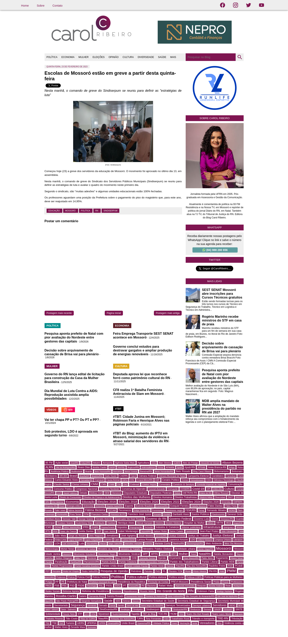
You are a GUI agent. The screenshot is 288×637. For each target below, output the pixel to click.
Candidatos (217, 476)
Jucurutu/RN (161, 536)
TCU (181, 614)
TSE (54, 623)
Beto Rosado (183, 471)
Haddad (111, 523)
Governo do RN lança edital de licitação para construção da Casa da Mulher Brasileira (75, 377)
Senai (112, 605)
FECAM (112, 510)
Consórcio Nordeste (109, 489)
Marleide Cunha (162, 543)
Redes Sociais (53, 591)
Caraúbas (231, 476)
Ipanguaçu (229, 527)
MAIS (173, 57)
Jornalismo (112, 535)
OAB (134, 558)
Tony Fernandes (153, 618)
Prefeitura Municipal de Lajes (102, 582)
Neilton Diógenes (64, 558)
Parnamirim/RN (91, 562)
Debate (83, 493)
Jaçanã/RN (146, 531)
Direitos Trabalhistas (186, 497)
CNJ (125, 484)
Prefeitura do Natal (77, 581)
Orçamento (175, 558)
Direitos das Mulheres (136, 497)
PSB (57, 585)
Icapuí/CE (238, 523)
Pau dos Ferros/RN (196, 566)
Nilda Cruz (80, 558)
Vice (219, 623)
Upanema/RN (143, 623)
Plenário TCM (175, 571)
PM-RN (213, 571)
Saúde (108, 600)
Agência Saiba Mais (125, 463)
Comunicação (235, 484)
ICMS (49, 527)
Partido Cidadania (128, 562)
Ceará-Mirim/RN (145, 480)
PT (124, 585)
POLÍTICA (52, 57)
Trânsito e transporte (203, 618)
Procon (225, 582)
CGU (208, 480)
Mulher (183, 553)
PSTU (117, 586)
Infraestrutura (212, 527)
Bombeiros (51, 476)
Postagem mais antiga (168, 313)
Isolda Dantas (86, 531)
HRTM (219, 523)
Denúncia (116, 493)
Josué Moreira (146, 535)
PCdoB (238, 565)
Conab (48, 489)
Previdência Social (201, 581)
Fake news (60, 510)
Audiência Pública (59, 471)
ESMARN (100, 506)
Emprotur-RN (51, 506)
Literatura (238, 539)
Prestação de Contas (158, 582)
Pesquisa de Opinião (114, 571)
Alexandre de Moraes (210, 463)
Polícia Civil (83, 577)
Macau (103, 543)
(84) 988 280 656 (215, 250)
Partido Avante (109, 562)
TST (61, 623)
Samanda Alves (96, 596)
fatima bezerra (75, 510)
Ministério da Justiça (86, 549)
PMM (231, 571)
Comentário (164, 484)
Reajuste (201, 585)
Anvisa (160, 467)
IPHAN (239, 527)
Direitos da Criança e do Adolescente (102, 497)
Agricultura (143, 462)
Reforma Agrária (71, 591)
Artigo (232, 467)
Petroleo (148, 571)
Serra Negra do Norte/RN (152, 605)
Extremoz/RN (162, 506)
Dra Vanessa (57, 502)
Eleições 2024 (191, 501)
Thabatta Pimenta (54, 618)
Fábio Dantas (215, 506)
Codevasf (134, 484)
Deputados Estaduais (135, 493)
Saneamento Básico (134, 596)
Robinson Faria (205, 591)
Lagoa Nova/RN (76, 540)
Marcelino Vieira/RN (133, 543)
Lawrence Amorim (178, 539)
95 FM (49, 462)
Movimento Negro (107, 554)
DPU (48, 502)
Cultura (229, 488)
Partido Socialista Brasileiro (87, 566)
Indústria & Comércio (167, 527)
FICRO (232, 510)
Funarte (157, 514)
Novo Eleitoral (122, 558)
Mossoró (70, 211)
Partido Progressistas (62, 566)
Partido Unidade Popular (137, 566)
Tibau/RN (103, 618)
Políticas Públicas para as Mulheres (223, 577)
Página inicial (114, 313)
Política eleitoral (157, 577)
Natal (193, 554)
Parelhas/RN (76, 562)
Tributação (236, 618)
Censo (185, 480)
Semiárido (92, 605)
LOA (57, 543)
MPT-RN (164, 554)
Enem (61, 506)
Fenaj (201, 510)
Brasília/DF (84, 476)
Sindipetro (138, 609)
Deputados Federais (161, 493)
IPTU (48, 531)
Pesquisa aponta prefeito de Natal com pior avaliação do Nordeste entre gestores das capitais (74, 337)
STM (93, 614)
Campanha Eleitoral (198, 476)
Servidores (219, 605)
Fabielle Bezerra (198, 506)
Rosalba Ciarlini (66, 596)
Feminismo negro (174, 510)
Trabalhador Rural (180, 618)
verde (194, 623)
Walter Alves (61, 627)
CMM (94, 484)
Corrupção (173, 489)
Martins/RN (178, 543)
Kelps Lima (60, 539)
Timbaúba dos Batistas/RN (122, 619)
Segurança (78, 605)
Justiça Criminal (177, 535)
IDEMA (58, 527)
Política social (176, 577)
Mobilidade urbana (185, 548)
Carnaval (99, 480)
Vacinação (185, 623)
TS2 (48, 623)
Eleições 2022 (170, 501)
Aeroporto (107, 463)
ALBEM (177, 463)
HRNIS (211, 523)
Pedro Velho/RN (90, 571)
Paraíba (49, 562)
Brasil (73, 475)
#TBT (118, 408)
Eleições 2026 (211, 502)
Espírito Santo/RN (114, 506)
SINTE (238, 609)
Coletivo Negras (149, 484)
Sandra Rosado (115, 596)
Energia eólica (74, 506)
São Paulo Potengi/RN (67, 601)
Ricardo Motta (147, 591)
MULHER (84, 57)
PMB (222, 571)
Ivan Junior (109, 531)
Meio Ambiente (214, 543)
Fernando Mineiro (216, 510)
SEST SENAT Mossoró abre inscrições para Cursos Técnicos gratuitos (222, 293)
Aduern (96, 463)
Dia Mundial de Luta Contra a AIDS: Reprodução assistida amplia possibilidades (71, 394)
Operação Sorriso (147, 558)
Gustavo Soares (65, 523)
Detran (177, 493)
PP (57, 581)
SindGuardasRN (108, 609)
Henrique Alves (126, 523)
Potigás (49, 582)
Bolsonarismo (221, 471)
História (159, 523)
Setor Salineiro (68, 609)
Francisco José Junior (139, 514)
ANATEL (121, 467)
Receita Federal (215, 586)
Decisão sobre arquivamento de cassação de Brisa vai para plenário (222, 347)
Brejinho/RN (97, 476)
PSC (64, 585)
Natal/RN (204, 553)
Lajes (117, 539)
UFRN (102, 623)
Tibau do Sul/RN (87, 619)
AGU (154, 463)
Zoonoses (92, 627)
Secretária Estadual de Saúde (158, 600)
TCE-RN (162, 614)
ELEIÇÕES (99, 57)
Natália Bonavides (224, 554)
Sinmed (207, 609)
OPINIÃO (114, 57)
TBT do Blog (149, 614)
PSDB (81, 585)
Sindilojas (125, 609)
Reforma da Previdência (95, 591)
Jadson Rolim (160, 531)
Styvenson (103, 614)
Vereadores (207, 623)
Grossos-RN (227, 519)
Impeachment (107, 527)
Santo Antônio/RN (175, 596)
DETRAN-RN (190, 493)
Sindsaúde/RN (180, 609)
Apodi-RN (189, 467)
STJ (87, 614)
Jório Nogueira (96, 535)
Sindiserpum (110, 211)
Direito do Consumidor (71, 497)
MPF (145, 554)
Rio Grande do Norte (171, 591)
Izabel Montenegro (128, 531)
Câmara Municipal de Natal (172, 476)
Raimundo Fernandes (185, 586)
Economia (72, 501)
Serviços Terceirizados (178, 605)
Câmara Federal (147, 476)
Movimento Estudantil (84, 554)
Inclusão (149, 527)
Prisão (216, 582)
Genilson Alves (53, 519)
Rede (228, 585)
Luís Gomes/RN (70, 543)
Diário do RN (206, 493)
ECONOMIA (67, 57)
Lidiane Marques (205, 540)
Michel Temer (67, 549)
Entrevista (88, 506)
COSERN (185, 489)
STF (80, 614)
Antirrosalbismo (148, 467)
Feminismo (157, 510)
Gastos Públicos (200, 514)
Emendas (226, 502)
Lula (81, 543)
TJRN (140, 618)
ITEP (99, 531)
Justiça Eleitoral (222, 535)
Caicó (133, 476)
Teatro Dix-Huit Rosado (197, 614)
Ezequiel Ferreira (179, 506)
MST (173, 554)
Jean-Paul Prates (209, 531)
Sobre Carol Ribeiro (214, 118)
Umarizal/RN (113, 623)
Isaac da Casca (68, 531)
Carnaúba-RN (86, 480)
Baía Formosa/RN (103, 471)
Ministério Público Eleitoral (157, 548)
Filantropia (50, 514)
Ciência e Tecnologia (224, 480)
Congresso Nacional (86, 489)
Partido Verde (157, 566)
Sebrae (126, 601)
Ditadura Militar (206, 497)
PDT (48, 571)
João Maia (60, 535)
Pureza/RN (134, 586)
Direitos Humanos (162, 497)
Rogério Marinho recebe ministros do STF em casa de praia (221, 320)
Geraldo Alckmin (104, 519)
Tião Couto (72, 618)
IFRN (86, 527)
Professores (237, 582)
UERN (80, 623)
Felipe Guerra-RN (141, 510)
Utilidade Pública (161, 623)
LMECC (49, 543)
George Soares (85, 519)
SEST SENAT (52, 609)
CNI (119, 484)
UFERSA (92, 623)
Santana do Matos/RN (155, 596)
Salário (82, 596)
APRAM (201, 467)
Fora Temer (75, 514)
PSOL (109, 585)
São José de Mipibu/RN (227, 596)
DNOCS (239, 497)
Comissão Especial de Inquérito (211, 484)
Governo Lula (201, 519)
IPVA (55, 531)
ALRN (49, 467)
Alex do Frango (190, 463)
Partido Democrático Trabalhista (153, 562)
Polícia (71, 577)
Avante (88, 471)
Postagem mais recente (59, 313)
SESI (240, 605)
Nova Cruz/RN (105, 558)
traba (166, 619)
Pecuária (56, 571)
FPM (86, 514)
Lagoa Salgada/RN (93, 540)
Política (86, 211)
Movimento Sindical (129, 554)
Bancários (117, 471)
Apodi (179, 467)
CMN (103, 484)
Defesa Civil (96, 493)
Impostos (122, 527)
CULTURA (128, 57)
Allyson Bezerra (232, 462)
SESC (232, 605)
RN (97, 211)
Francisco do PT (118, 514)
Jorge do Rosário (77, 535)
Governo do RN (156, 518)
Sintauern (228, 609)
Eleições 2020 (149, 501)
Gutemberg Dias (84, 523)
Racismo (151, 585)
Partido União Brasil (112, 565)
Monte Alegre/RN (205, 549)
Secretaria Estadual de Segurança (196, 600)
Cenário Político (170, 480)
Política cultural (136, 577)
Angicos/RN (133, 467)
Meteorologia (52, 549)
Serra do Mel (132, 605)
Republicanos (130, 591)
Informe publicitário (191, 527)
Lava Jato (161, 539)
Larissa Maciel (128, 540)
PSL (101, 585)
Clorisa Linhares (80, 484)
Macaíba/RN (92, 543)
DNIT (230, 497)
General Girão (234, 514)
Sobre (40, 5)
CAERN (123, 476)
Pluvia (187, 571)
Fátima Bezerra (95, 510)
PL (164, 571)
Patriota (169, 566)
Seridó (121, 605)
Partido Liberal (210, 561)
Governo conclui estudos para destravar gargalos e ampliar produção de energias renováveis (142, 350)
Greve (214, 519)
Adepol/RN (85, 463)
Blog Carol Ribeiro (202, 471)
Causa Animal (113, 480)
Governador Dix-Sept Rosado (129, 519)
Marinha (148, 543)
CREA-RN (217, 489)
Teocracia (238, 614)
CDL (132, 480)
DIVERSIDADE (146, 57)
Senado (103, 605)
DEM (107, 493)
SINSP (217, 609)
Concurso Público (63, 489)
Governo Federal (180, 518)
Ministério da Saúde (108, 549)
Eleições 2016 (107, 501)
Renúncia (116, 591)
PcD (230, 566)
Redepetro (238, 586)
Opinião (162, 558)
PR (62, 582)
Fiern (240, 510)
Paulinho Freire (217, 565)
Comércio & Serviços (183, 484)
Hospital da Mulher (194, 523)
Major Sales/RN (115, 543)
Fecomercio (125, 510)
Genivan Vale (69, 519)
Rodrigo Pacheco (224, 591)
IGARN (95, 527)
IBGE (228, 523)
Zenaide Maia (77, 627)
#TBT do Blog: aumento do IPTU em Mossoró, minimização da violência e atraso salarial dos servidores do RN (141, 437)
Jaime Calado (176, 531)
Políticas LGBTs (194, 577)
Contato (57, 5)
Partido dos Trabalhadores (184, 561)
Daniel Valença (70, 493)
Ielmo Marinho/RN (72, 527)
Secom (136, 601)
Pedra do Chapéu (71, 571)
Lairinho (108, 539)
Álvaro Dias (84, 467)
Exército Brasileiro (145, 506)
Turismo (70, 623)
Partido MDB (228, 561)
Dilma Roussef (221, 493)
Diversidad (220, 497)
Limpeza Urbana (223, 539)
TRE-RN (222, 618)
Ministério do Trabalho (130, 549)
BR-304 (63, 476)
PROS (49, 585)
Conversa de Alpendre (134, 489)
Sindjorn (166, 609)
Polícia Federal (101, 577)
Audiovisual (76, 471)
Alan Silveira (165, 463)
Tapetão (135, 614)
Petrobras (136, 571)
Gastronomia (218, 514)
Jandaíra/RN (191, 531)
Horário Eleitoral (173, 523)
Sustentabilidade (120, 614)
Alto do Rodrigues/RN (65, 467)
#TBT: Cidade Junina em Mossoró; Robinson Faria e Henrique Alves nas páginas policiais (141, 420)
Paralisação (61, 561)
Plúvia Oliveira (199, 571)
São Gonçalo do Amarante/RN (200, 596)
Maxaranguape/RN (195, 543)
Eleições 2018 (128, 501)
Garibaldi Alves (181, 514)
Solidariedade (53, 614)
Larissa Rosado (145, 539)
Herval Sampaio (145, 523)
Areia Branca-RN (217, 467)
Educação (54, 211)
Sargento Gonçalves (91, 601)
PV (143, 585)
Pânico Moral (237, 558)
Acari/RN (74, 463)
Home (25, 5)
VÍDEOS (51, 409)
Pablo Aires (207, 558)
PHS (157, 571)
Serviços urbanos (201, 605)
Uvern (174, 623)
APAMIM (170, 467)
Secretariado (61, 605)
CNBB (112, 484)
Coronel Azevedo (156, 489)
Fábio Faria (230, 506)
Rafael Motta (166, 585)
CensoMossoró (197, 480)
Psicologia (91, 586)
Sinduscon (195, 609)
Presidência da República (131, 581)
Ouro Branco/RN (191, 558)
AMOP (112, 467)
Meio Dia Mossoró (233, 543)
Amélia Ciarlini (100, 467)
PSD (72, 585)
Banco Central (131, 471)
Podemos (61, 577)
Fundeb (166, 514)
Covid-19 (198, 488)
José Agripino (128, 535)
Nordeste (92, 558)
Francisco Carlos (99, 514)
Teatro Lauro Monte (221, 614)
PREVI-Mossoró (179, 581)
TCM (173, 613)
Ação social (61, 462)
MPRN (154, 554)
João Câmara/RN (229, 531)
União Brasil (128, 623)
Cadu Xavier (111, 476)
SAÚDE (162, 57)
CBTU (125, 480)
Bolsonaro (237, 471)
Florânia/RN (62, 514)
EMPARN (237, 502)
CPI (208, 489)
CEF (157, 480)
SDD (118, 601)
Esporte (129, 506)
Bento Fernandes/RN (164, 471)
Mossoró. (67, 554)
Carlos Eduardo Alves (66, 480)
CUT (59, 493)
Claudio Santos (61, 484)
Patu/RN (180, 566)
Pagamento (222, 558)
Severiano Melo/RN (88, 609)
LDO (193, 539)
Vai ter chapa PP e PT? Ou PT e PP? (72, 419)
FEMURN (190, 510)
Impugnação (136, 527)
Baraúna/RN (146, 471)
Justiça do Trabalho (198, 535)
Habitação (100, 523)
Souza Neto (69, 614)
